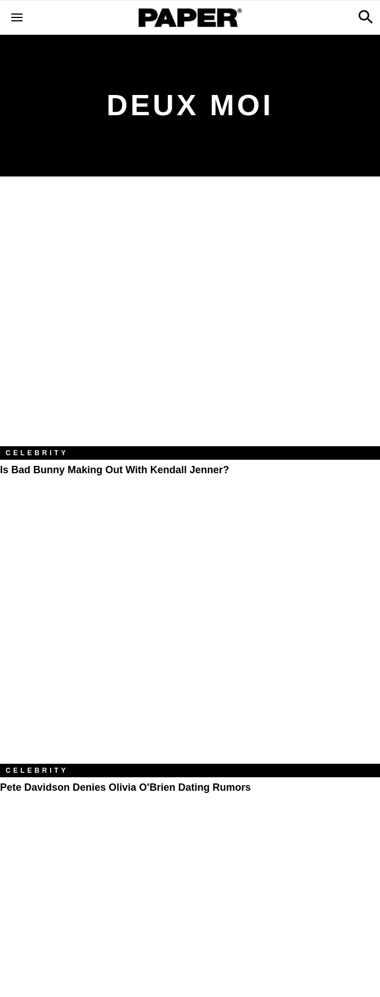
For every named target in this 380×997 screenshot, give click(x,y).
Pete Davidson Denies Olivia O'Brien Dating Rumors (125, 787)
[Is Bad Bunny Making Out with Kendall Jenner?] (190, 319)
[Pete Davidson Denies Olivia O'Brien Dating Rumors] (190, 637)
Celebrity (37, 453)
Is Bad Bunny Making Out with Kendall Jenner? (114, 469)
